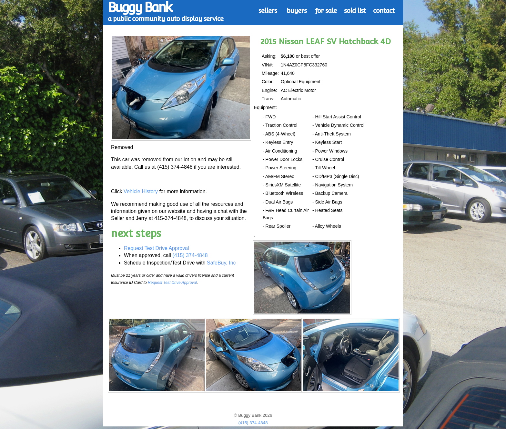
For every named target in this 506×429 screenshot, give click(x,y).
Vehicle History (141, 191)
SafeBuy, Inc (221, 262)
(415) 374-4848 (189, 255)
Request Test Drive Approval (156, 248)
